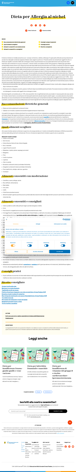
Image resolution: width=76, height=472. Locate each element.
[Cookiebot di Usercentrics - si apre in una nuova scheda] (63, 220)
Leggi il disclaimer (60, 433)
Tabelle (45, 446)
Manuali (45, 453)
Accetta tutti (59, 251)
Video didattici (46, 448)
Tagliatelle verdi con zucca (10, 290)
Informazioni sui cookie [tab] (60, 224)
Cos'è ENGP (60, 444)
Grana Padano (60, 446)
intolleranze (48, 392)
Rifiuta (16, 251)
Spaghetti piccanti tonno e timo (12, 301)
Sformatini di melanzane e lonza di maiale (14, 299)
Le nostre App (38, 448)
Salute (26, 450)
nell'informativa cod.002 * (36, 416)
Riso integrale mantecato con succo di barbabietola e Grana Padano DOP (24, 296)
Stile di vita (28, 451)
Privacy (23, 449)
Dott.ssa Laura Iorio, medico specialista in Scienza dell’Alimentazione (24, 316)
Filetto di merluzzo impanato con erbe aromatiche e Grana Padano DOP (24, 292)
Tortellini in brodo (7, 298)
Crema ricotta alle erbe (9, 286)
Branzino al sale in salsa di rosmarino (13, 294)
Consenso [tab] (15, 224)
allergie (38, 392)
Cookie (23, 451)
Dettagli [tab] (38, 224)
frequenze (5, 119)
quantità (46, 117)
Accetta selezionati (38, 251)
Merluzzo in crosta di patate (10, 288)
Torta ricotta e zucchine (9, 303)
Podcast (37, 450)
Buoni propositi (46, 444)
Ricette (27, 457)
